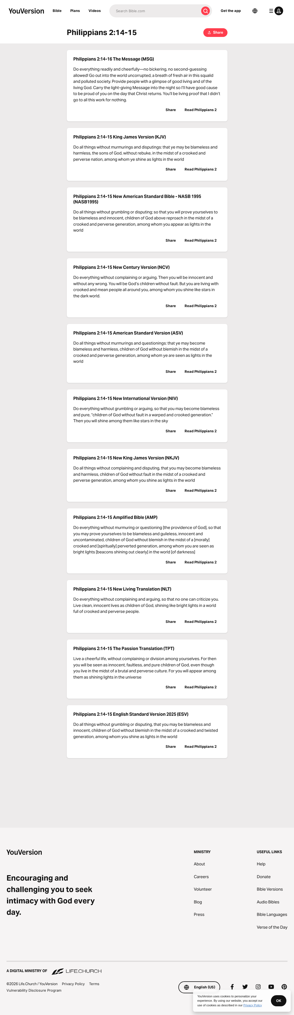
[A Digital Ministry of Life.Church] (147, 968)
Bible (57, 10)
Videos (94, 10)
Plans (75, 10)
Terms (94, 984)
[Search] (154, 11)
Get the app (231, 10)
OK (278, 1000)
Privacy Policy (73, 984)
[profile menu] (275, 10)
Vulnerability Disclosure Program (34, 990)
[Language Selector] (254, 10)
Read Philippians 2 (201, 110)
